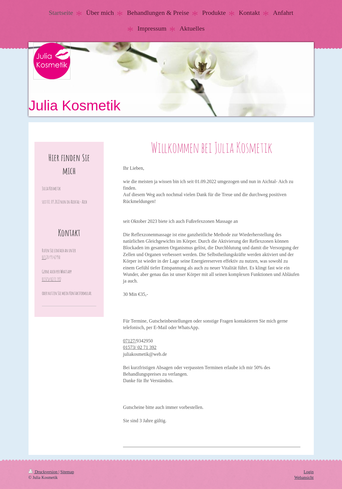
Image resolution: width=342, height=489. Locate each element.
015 (126, 347)
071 (44, 257)
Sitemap (67, 472)
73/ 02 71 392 (143, 347)
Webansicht (304, 477)
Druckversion (44, 472)
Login (308, 472)
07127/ (129, 340)
